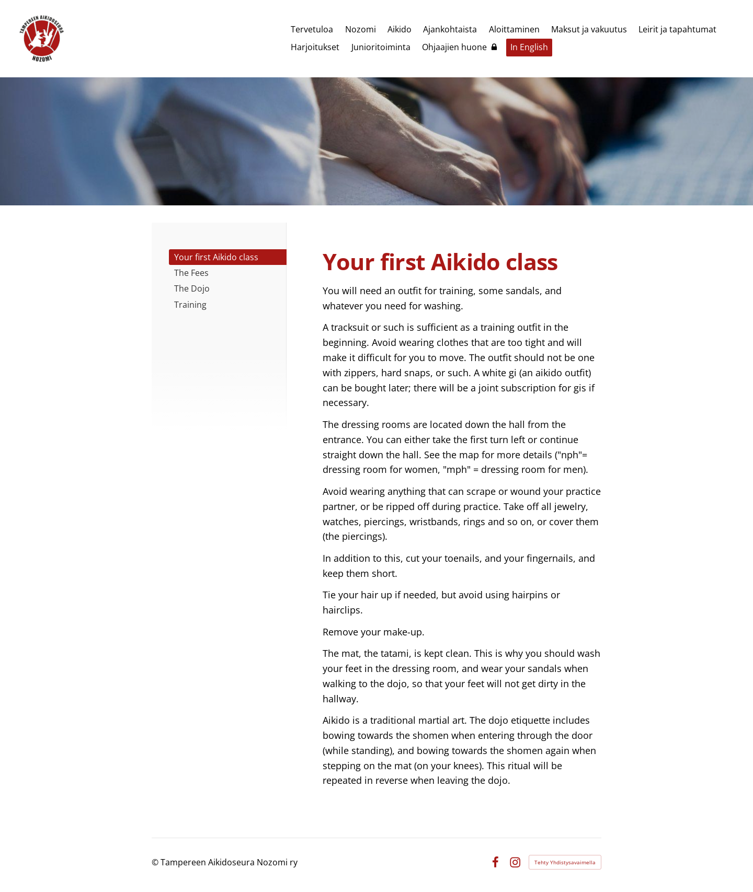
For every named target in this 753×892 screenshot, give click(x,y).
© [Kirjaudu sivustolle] (156, 862)
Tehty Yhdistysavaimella (565, 862)
